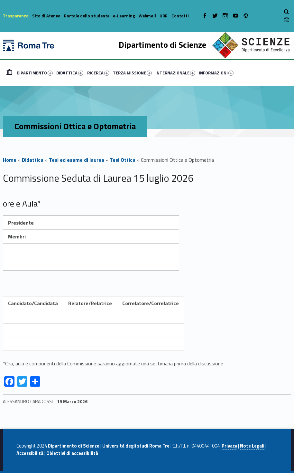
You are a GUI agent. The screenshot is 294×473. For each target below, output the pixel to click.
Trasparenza (16, 16)
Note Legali (252, 445)
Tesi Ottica (122, 160)
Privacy (229, 445)
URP (164, 16)
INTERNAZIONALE (175, 73)
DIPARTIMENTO (35, 73)
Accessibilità (29, 453)
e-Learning (124, 16)
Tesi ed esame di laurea (76, 160)
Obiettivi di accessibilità (72, 453)
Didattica (32, 160)
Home (9, 73)
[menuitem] (9, 73)
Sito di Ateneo (46, 16)
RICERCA (98, 73)
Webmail (147, 16)
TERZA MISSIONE (132, 73)
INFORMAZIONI (216, 73)
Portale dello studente (86, 16)
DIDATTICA (69, 73)
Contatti (180, 16)
